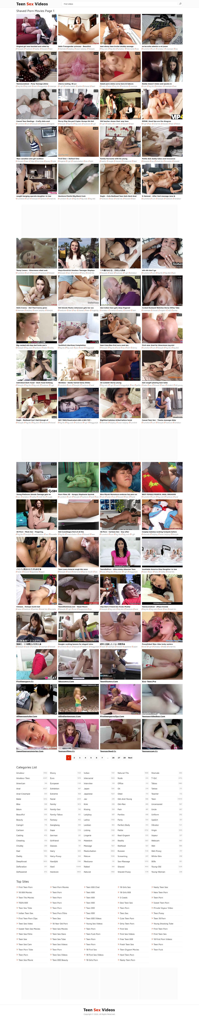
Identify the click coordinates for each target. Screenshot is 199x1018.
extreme (65, 794)
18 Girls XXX (125, 892)
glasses (65, 846)
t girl (61, 86)
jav (99, 799)
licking (99, 830)
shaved (44, 49)
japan (42, 572)
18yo (32, 161)
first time (40, 161)
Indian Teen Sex (26, 913)
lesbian (99, 825)
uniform (167, 814)
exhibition (65, 788)
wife (167, 861)
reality (37, 49)
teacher (167, 794)
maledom (99, 840)
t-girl (167, 778)
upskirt (167, 820)
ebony (65, 773)
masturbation (70, 86)
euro (65, 778)
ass (137, 49)
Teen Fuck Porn (93, 934)
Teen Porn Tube (26, 949)
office (133, 783)
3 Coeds (123, 897)
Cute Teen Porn (127, 918)
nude (54, 161)
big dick (113, 49)
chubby (32, 846)
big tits (20, 86)
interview (99, 783)
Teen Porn (23, 955)
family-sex (65, 809)
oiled (133, 794)
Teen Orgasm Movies (129, 949)
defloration (32, 866)
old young (179, 385)
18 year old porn (60, 923)
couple (110, 161)
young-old (167, 866)
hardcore (29, 49)
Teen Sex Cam (25, 944)
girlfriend (65, 840)
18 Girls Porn (92, 960)
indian (99, 773)
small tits (157, 124)
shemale (63, 49)
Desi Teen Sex (126, 903)
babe (45, 348)
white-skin (167, 856)
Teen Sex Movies (60, 929)
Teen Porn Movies (60, 887)
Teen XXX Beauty (60, 960)
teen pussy (159, 913)
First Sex (124, 929)
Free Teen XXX (126, 939)
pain (133, 809)
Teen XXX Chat (93, 887)
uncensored (167, 804)
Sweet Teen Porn (161, 903)
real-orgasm (133, 835)
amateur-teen (32, 778)
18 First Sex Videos (94, 955)
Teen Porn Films (59, 913)
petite (80, 86)
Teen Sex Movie (26, 960)
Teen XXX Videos (93, 918)
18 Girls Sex (125, 887)
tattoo (167, 788)
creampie (169, 49)
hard (65, 866)
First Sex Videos (127, 934)
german (65, 835)
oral (144, 647)
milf (169, 310)
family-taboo (65, 814)
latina (99, 820)
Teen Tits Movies (26, 897)
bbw (32, 804)
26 (113, 758)
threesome (127, 161)
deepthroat (32, 861)
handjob (28, 534)
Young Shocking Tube (163, 923)
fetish (178, 124)
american (32, 783)
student (170, 385)
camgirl (32, 825)
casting (32, 835)
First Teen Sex (160, 934)
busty (103, 86)
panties (35, 609)
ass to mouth (88, 572)
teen (50, 49)
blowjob (20, 49)
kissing (99, 809)
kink (99, 804)
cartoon (32, 830)
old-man (133, 804)
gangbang (65, 825)
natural (99, 872)
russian (133, 851)
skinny (134, 348)
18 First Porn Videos (163, 939)
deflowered (32, 872)
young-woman (167, 872)
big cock (104, 49)
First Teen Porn (25, 887)
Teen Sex (23, 939)
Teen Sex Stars (59, 934)
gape (65, 830)
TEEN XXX (23, 903)
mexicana (99, 861)
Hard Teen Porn (127, 955)
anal (35, 86)
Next (130, 758)
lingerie (51, 124)
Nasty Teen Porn (127, 960)
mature (99, 856)
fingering (95, 310)
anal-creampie (32, 794)
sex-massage (133, 861)
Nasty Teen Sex (161, 887)
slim (128, 348)
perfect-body (133, 825)
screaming (133, 856)
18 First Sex (91, 949)
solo (91, 161)
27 (119, 758)
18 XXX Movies (25, 892)
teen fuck (158, 949)
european (65, 783)
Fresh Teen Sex (127, 944)
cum (153, 49)
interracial (130, 49)
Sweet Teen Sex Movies (29, 929)
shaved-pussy (133, 872)
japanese (34, 572)
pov (69, 273)
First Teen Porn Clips (28, 918)
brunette (117, 124)
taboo (167, 783)
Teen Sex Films (25, 934)
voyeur (167, 835)
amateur (121, 49)
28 (124, 758)
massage (99, 846)
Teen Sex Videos (59, 944)
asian (110, 86)
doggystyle (43, 86)
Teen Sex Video (26, 923)
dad (32, 851)
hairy (83, 273)
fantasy (65, 820)
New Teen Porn (161, 892)
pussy (48, 161)
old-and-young (133, 799)
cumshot (146, 49)
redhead (133, 846)
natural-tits (133, 773)
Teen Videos (32, 3)
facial (133, 497)
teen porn (158, 897)
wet (167, 846)
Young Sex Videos (94, 923)
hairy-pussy (65, 856)
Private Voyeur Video (163, 908)
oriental (113, 310)
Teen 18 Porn (160, 918)
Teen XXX (90, 892)
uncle (167, 809)
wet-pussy (167, 851)
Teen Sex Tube (25, 908)
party (133, 820)
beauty (32, 820)
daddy (32, 856)
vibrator (167, 825)
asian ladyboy (81, 49)
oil (133, 788)
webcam (167, 840)
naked (99, 866)
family (65, 804)
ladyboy (71, 49)
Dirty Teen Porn (127, 923)
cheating (32, 840)
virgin (167, 830)
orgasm (163, 310)
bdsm (32, 809)
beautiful (32, 814)
